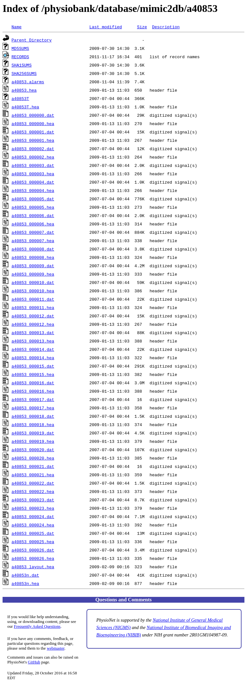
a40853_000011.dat (33, 299)
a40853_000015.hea (33, 374)
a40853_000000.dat (33, 115)
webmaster (55, 648)
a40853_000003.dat (33, 165)
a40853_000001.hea (33, 140)
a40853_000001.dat (33, 132)
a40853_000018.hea (33, 424)
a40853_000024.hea (33, 525)
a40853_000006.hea (33, 224)
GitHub (34, 662)
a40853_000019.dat (33, 433)
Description (166, 27)
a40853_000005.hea (33, 207)
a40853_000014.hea (33, 358)
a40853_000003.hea (33, 174)
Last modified (105, 27)
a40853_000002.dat (33, 148)
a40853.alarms (28, 82)
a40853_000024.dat (33, 516)
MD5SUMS (20, 48)
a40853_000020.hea (33, 458)
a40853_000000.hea (33, 123)
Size (142, 27)
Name (17, 27)
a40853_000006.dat (33, 215)
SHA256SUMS (24, 73)
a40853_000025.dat (33, 533)
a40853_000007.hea (33, 240)
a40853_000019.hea (33, 441)
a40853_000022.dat (33, 483)
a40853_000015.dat (33, 366)
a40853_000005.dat (33, 199)
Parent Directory (32, 40)
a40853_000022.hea (33, 491)
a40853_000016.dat (33, 383)
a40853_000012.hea (33, 324)
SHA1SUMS (22, 65)
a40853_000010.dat (33, 282)
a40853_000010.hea (33, 291)
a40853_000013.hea (33, 341)
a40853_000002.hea (33, 157)
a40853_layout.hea (33, 567)
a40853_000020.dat (33, 449)
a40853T (20, 98)
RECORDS (20, 56)
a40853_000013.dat (33, 332)
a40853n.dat (25, 575)
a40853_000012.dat (33, 316)
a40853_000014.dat (33, 349)
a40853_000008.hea (33, 257)
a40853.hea (24, 90)
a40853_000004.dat (33, 182)
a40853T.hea (25, 107)
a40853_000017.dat (33, 399)
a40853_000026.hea (33, 558)
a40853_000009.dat (33, 266)
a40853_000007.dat (33, 232)
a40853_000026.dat (33, 550)
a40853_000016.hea (33, 391)
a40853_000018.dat (33, 416)
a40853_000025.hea (33, 541)
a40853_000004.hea (33, 190)
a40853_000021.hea (33, 475)
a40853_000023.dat (33, 500)
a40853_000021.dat (33, 466)
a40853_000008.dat (33, 249)
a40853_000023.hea (33, 508)
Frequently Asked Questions (37, 626)
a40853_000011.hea (33, 307)
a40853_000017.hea (33, 408)
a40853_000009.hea (33, 274)
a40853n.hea (25, 583)
